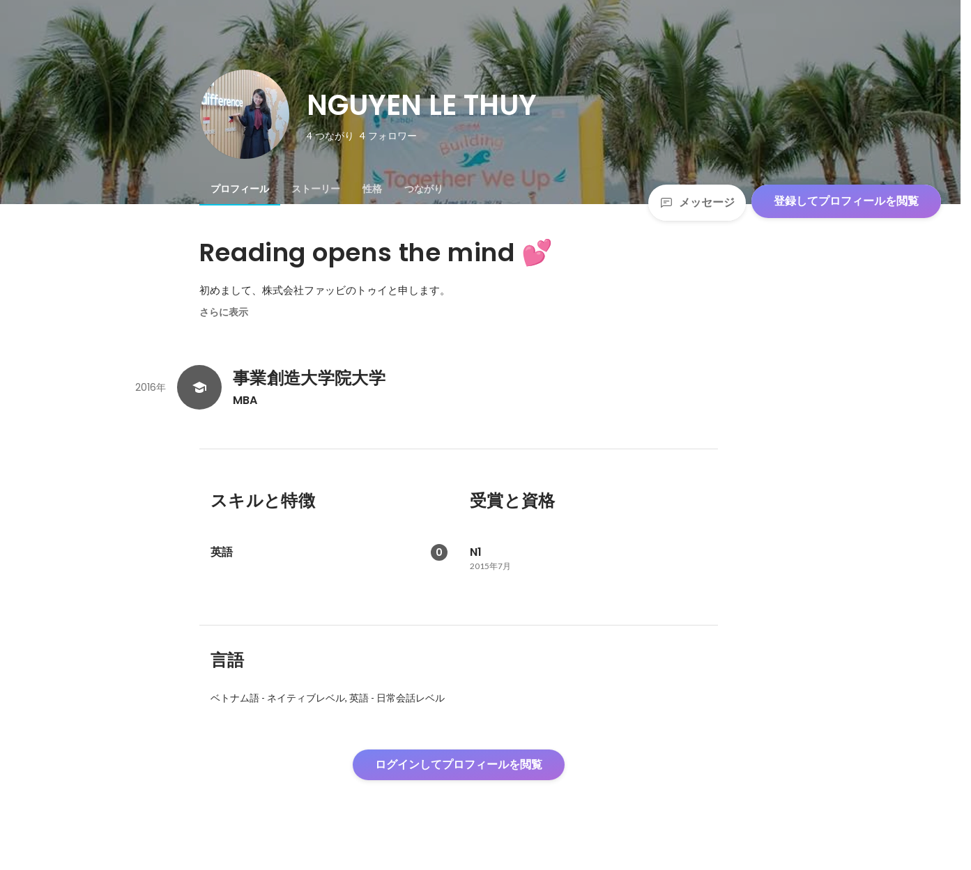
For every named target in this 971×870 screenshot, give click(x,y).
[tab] (239, 188)
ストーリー (315, 189)
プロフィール (240, 189)
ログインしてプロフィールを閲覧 (458, 764)
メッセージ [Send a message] (697, 202)
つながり (423, 189)
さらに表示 (223, 312)
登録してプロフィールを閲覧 (846, 201)
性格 (372, 189)
